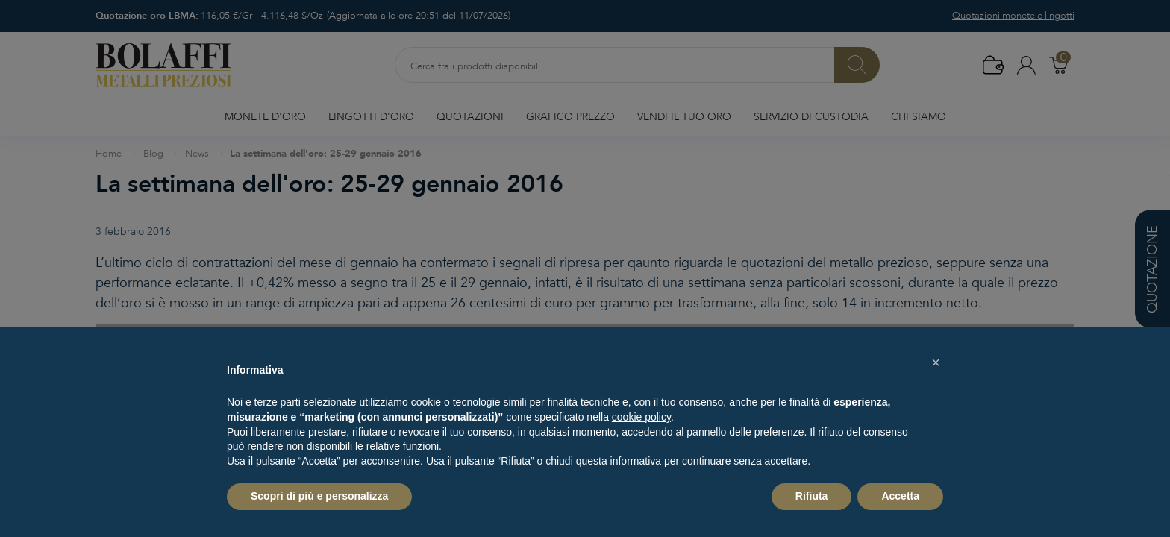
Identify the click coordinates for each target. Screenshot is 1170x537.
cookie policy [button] (641, 417)
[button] (936, 362)
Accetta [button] (900, 496)
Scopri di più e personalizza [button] (319, 496)
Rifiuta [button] (811, 496)
